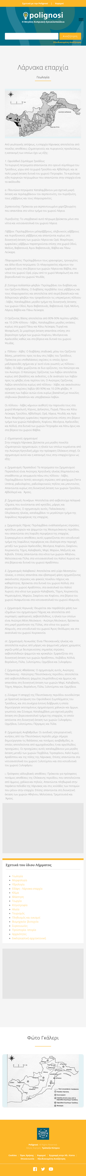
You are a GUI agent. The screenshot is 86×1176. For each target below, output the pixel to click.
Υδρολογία (18, 884)
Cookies (13, 1155)
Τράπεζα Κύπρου (51, 1147)
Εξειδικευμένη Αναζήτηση (67, 42)
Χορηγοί (59, 3)
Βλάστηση (18, 897)
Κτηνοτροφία (19, 905)
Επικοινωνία (27, 1158)
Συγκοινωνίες (20, 926)
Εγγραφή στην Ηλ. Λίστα (62, 1155)
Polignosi (33, 1144)
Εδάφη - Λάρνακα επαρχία (27, 888)
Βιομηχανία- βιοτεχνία (25, 921)
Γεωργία (17, 901)
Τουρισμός (18, 913)
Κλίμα (15, 892)
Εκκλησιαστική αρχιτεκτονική (29, 938)
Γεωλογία (17, 876)
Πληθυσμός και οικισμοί (26, 917)
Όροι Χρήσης (27, 1155)
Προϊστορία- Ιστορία (24, 930)
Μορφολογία (19, 880)
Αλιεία (15, 909)
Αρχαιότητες (19, 934)
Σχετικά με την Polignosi (35, 3)
